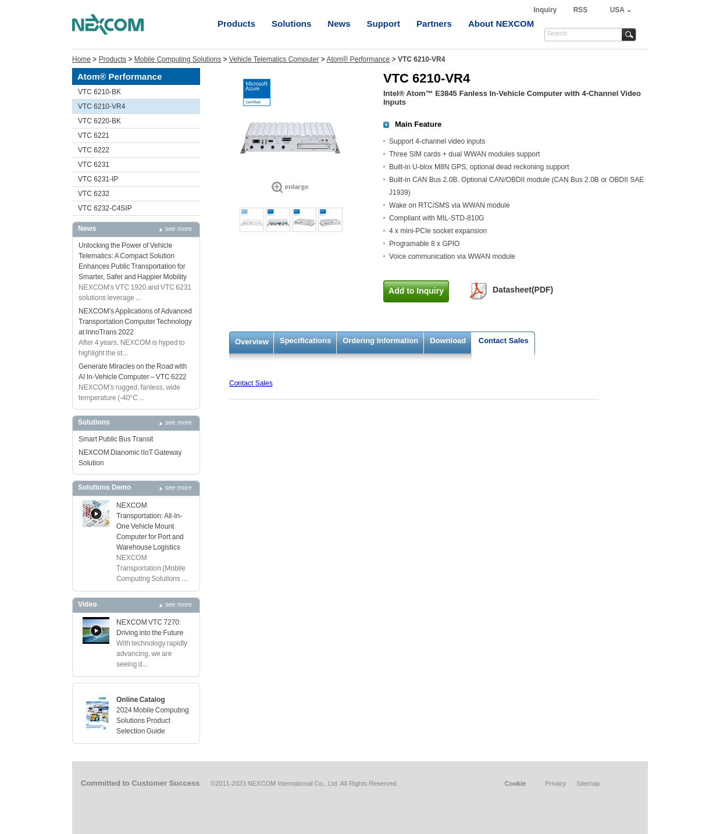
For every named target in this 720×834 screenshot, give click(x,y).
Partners (434, 23)
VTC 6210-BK (99, 92)
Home (81, 59)
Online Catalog (140, 700)
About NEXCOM (501, 23)
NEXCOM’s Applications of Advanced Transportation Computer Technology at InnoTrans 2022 (135, 321)
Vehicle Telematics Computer (274, 59)
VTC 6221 (93, 135)
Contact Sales (504, 340)
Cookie (515, 783)
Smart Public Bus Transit (116, 439)
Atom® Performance (358, 59)
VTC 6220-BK (99, 121)
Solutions (291, 23)
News (338, 23)
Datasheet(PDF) (523, 289)
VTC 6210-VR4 (101, 106)
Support (384, 23)
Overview (252, 341)
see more (178, 228)
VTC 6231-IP (98, 179)
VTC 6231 (93, 165)
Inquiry (545, 10)
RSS (580, 10)
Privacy (555, 783)
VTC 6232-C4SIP (105, 208)
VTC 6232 (93, 194)
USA (617, 10)
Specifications (305, 340)
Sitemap (588, 783)
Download (448, 340)
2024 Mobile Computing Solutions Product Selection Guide (152, 720)
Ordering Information (380, 340)
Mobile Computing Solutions (177, 59)
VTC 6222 (93, 150)
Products (236, 23)
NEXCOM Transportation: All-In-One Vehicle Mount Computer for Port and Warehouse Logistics (150, 526)
